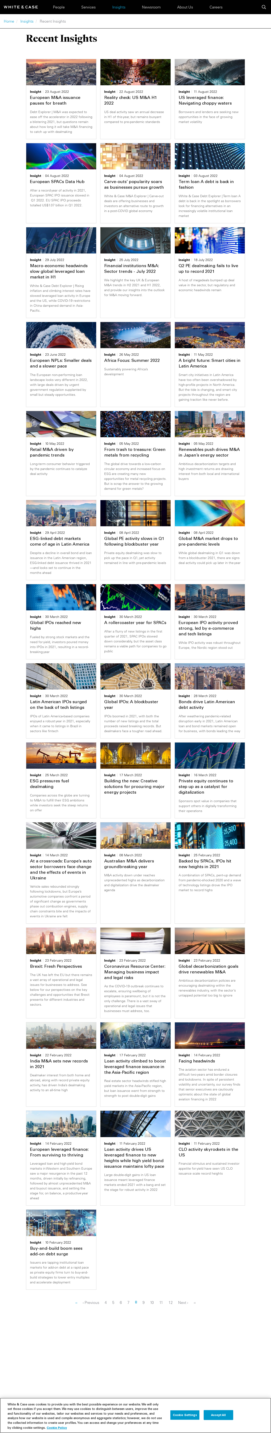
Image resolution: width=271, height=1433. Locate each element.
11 (162, 1302)
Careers (216, 7)
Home (9, 21)
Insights (118, 7)
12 (172, 1302)
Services (88, 7)
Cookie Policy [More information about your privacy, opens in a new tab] (57, 1429)
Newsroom (151, 7)
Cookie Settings (185, 1416)
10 (153, 1302)
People (59, 7)
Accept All (218, 1416)
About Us (185, 7)
